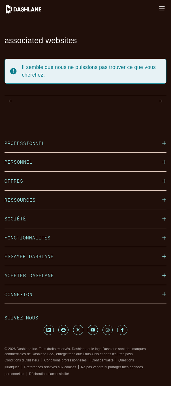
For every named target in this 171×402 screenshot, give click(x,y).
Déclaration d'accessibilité (49, 374)
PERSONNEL (85, 162)
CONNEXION (85, 294)
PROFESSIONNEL (85, 143)
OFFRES (85, 181)
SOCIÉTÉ (85, 218)
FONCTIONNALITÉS (85, 237)
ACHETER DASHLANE (85, 275)
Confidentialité (102, 360)
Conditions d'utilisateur (22, 360)
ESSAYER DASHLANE (85, 256)
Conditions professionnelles (65, 360)
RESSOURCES (85, 200)
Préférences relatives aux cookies (50, 367)
